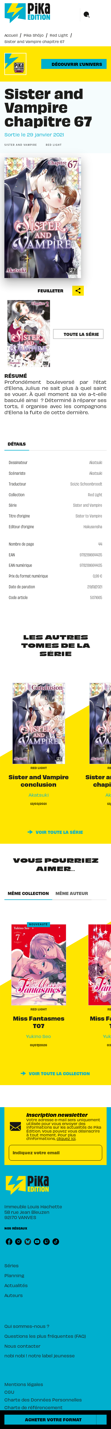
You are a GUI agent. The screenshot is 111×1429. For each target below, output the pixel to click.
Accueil (11, 35)
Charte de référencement (33, 1407)
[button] (74, 64)
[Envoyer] (95, 1153)
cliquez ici (66, 1138)
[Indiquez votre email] (48, 1153)
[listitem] (9, 1241)
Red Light (59, 35)
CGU (9, 1392)
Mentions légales (23, 1384)
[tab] (16, 444)
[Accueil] (27, 13)
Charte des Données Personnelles (43, 1399)
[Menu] (93, 14)
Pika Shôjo (34, 35)
